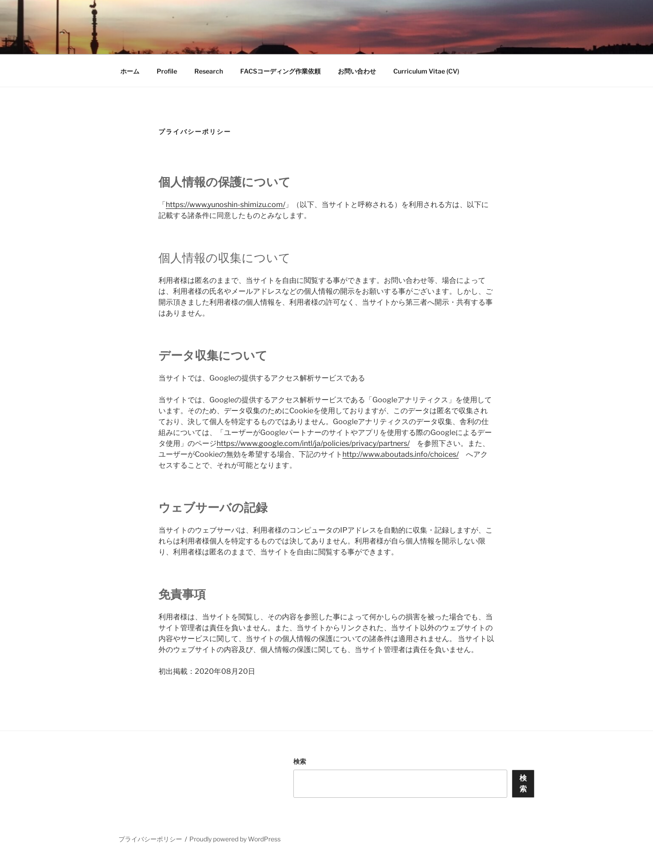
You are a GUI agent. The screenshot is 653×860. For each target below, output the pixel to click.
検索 (299, 761)
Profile (167, 71)
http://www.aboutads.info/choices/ (400, 454)
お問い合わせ (357, 71)
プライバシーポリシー (150, 839)
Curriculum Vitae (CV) (426, 71)
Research (208, 71)
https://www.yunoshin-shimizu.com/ (225, 204)
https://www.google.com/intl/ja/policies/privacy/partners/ (313, 443)
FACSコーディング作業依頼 (280, 71)
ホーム (129, 71)
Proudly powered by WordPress (235, 839)
